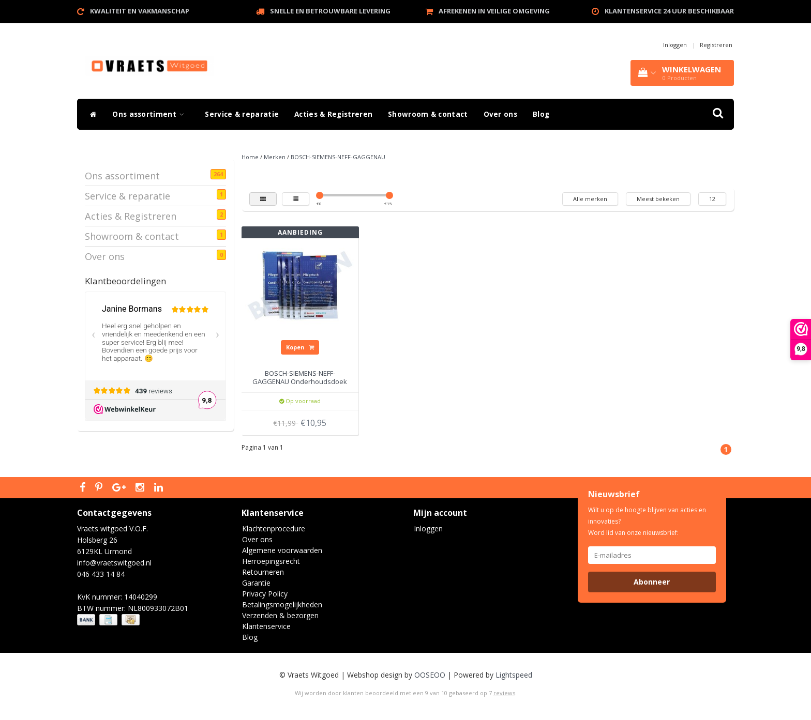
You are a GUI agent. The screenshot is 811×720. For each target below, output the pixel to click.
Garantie (256, 583)
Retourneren (263, 572)
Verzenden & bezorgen (280, 615)
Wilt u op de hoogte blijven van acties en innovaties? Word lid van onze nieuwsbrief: (647, 521)
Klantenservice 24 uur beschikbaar (669, 11)
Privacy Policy (265, 594)
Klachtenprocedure (273, 528)
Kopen (300, 347)
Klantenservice (266, 626)
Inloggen (675, 45)
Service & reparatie (242, 114)
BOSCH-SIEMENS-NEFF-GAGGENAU (338, 157)
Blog (541, 114)
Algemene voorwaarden (282, 550)
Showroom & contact (428, 114)
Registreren (716, 45)
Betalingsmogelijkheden (282, 604)
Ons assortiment (150, 114)
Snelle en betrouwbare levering (330, 11)
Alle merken (590, 199)
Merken (275, 157)
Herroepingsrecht (271, 561)
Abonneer (652, 582)
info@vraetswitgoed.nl (114, 563)
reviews (504, 693)
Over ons (500, 114)
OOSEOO (429, 675)
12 (712, 199)
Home (250, 157)
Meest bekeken (658, 199)
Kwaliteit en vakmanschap (139, 11)
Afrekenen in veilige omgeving (494, 11)
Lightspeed (513, 675)
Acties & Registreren (333, 114)
